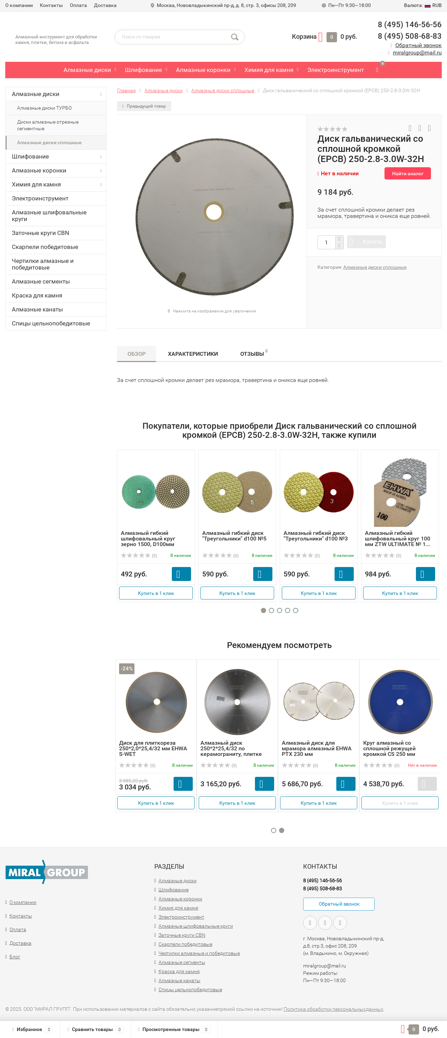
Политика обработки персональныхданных (333, 1009)
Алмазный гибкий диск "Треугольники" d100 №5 (234, 536)
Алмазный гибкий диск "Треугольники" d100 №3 (316, 536)
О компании (19, 5)
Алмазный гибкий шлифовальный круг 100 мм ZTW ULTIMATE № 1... (397, 538)
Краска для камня (37, 295)
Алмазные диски (87, 69)
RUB (423, 5)
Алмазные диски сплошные (49, 142)
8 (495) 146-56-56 (410, 24)
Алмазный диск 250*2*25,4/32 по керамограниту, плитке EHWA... (231, 751)
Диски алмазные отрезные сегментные (48, 125)
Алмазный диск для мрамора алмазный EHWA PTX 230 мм (317, 748)
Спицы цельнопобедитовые (51, 323)
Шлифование (143, 69)
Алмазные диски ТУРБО (44, 108)
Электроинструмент (335, 69)
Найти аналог (408, 173)
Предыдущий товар (144, 106)
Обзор (136, 354)
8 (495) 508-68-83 (410, 36)
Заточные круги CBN (40, 232)
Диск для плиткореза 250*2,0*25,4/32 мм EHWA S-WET (153, 748)
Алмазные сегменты (41, 281)
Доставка (105, 5)
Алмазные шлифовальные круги (49, 215)
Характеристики (193, 354)
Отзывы (254, 352)
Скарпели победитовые (45, 246)
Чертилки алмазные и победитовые (43, 264)
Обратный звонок (418, 45)
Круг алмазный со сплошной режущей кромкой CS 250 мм (389, 748)
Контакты (51, 5)
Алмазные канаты (37, 309)
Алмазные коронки (203, 69)
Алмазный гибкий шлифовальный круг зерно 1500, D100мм (148, 538)
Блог (14, 956)
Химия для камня (268, 69)
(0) (139, 555)
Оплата (78, 5)
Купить (372, 241)
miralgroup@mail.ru (417, 52)
